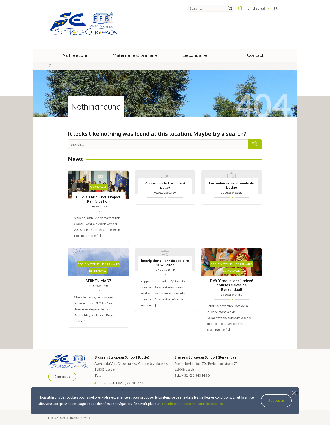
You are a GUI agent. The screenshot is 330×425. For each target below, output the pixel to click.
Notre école (74, 55)
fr (278, 8)
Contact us (62, 376)
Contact (255, 55)
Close (295, 393)
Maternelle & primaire (135, 55)
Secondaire (195, 55)
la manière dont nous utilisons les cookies (191, 404)
